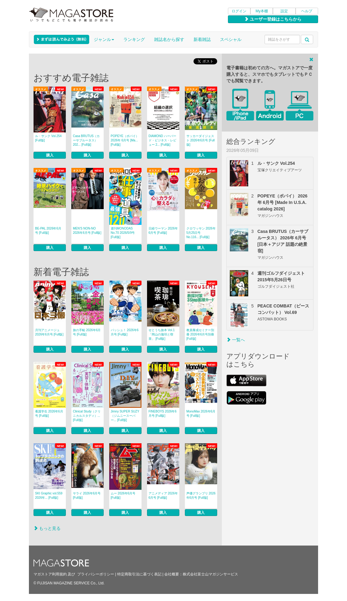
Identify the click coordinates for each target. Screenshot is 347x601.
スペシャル (230, 39)
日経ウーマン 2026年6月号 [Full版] (163, 230)
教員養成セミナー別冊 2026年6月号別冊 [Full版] (200, 334)
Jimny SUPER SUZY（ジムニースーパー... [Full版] (125, 416)
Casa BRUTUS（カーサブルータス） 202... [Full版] (86, 140)
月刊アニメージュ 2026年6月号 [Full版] (49, 332)
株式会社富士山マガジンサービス (210, 574)
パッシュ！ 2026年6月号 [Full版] (125, 332)
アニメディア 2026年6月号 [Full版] (163, 495)
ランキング (134, 39)
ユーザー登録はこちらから (272, 19)
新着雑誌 (202, 39)
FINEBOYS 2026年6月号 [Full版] (163, 413)
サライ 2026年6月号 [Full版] (87, 495)
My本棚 (262, 11)
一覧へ (235, 339)
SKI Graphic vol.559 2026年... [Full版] (48, 495)
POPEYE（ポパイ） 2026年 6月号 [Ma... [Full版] (125, 140)
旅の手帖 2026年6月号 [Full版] (87, 332)
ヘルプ (306, 11)
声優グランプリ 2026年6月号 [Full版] (201, 495)
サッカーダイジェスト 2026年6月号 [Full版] (200, 140)
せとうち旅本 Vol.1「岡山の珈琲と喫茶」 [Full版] (162, 334)
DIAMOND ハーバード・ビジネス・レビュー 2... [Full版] (162, 140)
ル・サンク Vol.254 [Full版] (48, 138)
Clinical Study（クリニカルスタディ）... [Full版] (87, 416)
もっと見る (47, 528)
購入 (50, 155)
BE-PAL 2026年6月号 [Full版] (48, 230)
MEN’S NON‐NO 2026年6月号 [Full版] (87, 230)
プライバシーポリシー (95, 574)
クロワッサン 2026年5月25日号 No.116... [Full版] (201, 233)
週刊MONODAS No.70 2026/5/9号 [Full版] (123, 233)
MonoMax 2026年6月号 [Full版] (201, 413)
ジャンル (104, 39)
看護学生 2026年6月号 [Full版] (49, 413)
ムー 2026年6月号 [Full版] (123, 495)
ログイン (239, 11)
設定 (284, 11)
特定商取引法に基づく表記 (139, 574)
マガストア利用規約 (50, 574)
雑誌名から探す (169, 39)
